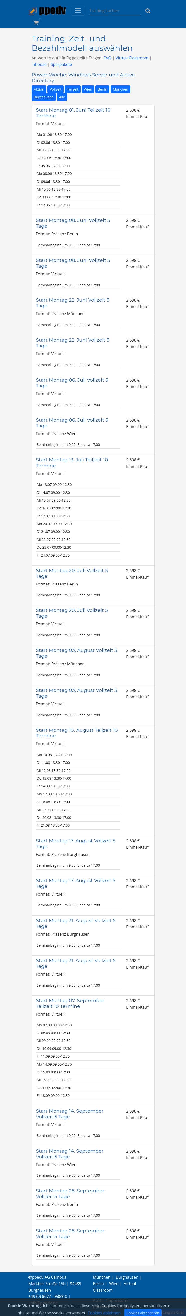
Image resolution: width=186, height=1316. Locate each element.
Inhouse (39, 64)
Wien (88, 89)
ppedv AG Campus (47, 1277)
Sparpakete (61, 64)
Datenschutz (104, 1307)
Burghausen (44, 97)
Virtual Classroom (132, 58)
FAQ (107, 58)
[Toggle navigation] (78, 11)
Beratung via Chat (169, 1312)
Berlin (102, 89)
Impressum (116, 1300)
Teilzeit (72, 89)
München (120, 89)
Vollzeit (55, 89)
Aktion (39, 89)
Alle (62, 97)
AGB (97, 1300)
